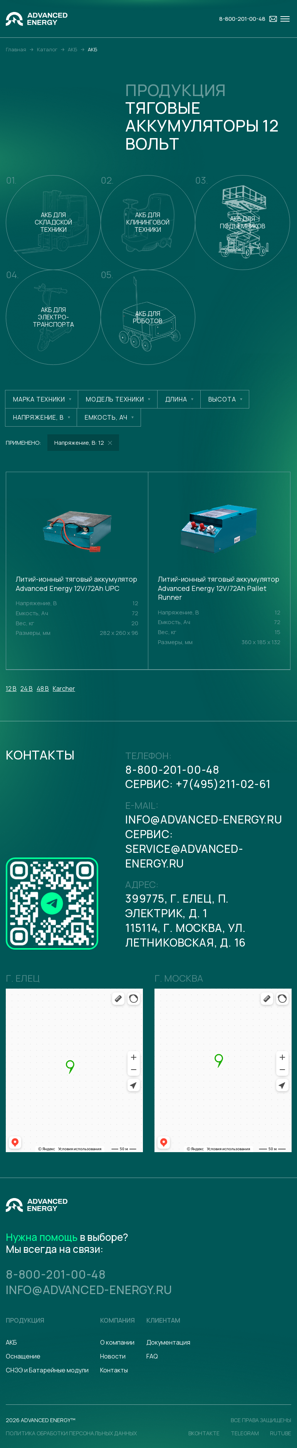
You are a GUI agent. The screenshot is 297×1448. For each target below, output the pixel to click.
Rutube (280, 1433)
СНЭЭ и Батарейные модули (47, 1370)
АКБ (11, 1342)
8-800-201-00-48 (172, 769)
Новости (113, 1356)
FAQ (152, 1356)
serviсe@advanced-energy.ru (184, 856)
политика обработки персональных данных (71, 1433)
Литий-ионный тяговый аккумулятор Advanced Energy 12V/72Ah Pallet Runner (218, 588)
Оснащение (23, 1356)
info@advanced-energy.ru (203, 819)
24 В (26, 688)
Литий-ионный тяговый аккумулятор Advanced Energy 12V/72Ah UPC (76, 584)
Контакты (114, 1370)
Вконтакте (204, 1433)
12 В (11, 688)
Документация (168, 1342)
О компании (117, 1342)
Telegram (245, 1433)
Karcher (64, 688)
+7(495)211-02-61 (223, 783)
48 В (43, 688)
